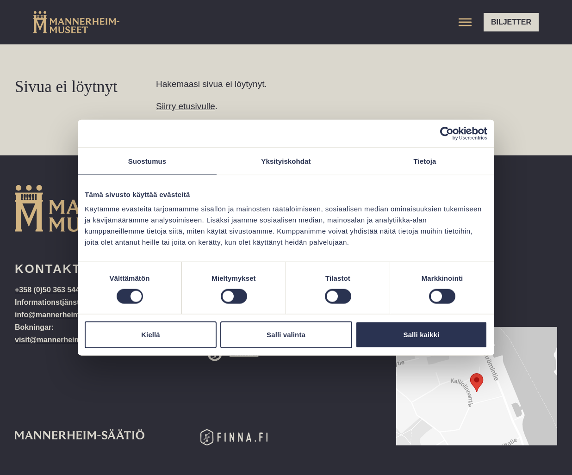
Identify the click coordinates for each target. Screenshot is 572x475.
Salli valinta (286, 335)
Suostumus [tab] (147, 161)
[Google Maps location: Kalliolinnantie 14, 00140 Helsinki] (476, 386)
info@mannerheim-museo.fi (63, 315)
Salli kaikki (422, 335)
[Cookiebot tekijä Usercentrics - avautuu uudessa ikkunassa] (446, 133)
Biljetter (511, 22)
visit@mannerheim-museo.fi (64, 340)
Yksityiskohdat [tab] (286, 161)
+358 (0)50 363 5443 (50, 290)
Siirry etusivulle (185, 106)
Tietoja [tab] (425, 161)
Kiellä (150, 335)
